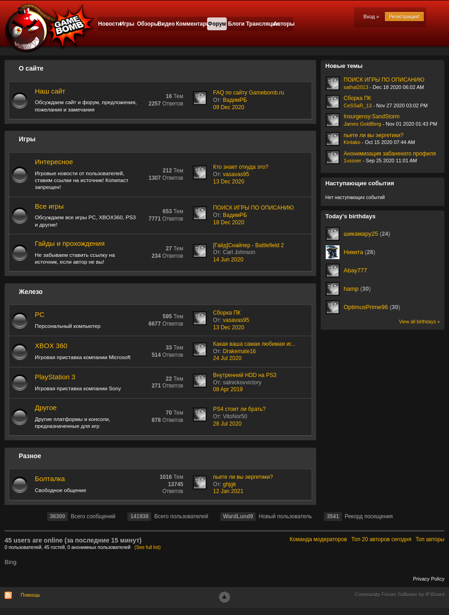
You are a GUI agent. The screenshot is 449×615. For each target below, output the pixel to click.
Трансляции (260, 24)
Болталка (50, 478)
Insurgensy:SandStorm (372, 116)
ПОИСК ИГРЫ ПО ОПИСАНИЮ (253, 208)
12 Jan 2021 (228, 491)
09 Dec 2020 (228, 107)
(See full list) (148, 547)
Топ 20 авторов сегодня (381, 539)
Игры (127, 24)
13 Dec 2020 (228, 181)
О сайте (31, 68)
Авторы (283, 24)
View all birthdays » (419, 321)
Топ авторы (430, 539)
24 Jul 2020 (227, 358)
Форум (217, 24)
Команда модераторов (318, 539)
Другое (46, 407)
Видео (166, 24)
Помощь (30, 595)
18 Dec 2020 (228, 222)
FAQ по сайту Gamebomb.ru (248, 92)
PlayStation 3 (55, 377)
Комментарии (191, 24)
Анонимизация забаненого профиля (390, 153)
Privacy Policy (428, 579)
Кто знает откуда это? (240, 167)
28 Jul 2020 (227, 424)
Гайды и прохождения (69, 243)
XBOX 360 (51, 345)
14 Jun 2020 (228, 259)
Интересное (54, 162)
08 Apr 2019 (228, 389)
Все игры (49, 206)
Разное (30, 456)
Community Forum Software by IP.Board (399, 594)
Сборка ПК (227, 313)
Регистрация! (404, 16)
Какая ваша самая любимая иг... (254, 344)
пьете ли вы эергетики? (243, 477)
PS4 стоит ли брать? (239, 409)
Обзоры (147, 24)
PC (39, 314)
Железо (31, 291)
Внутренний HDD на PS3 (244, 375)
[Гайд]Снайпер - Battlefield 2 (248, 245)
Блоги (236, 24)
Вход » (371, 16)
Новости (108, 24)
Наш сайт (50, 91)
